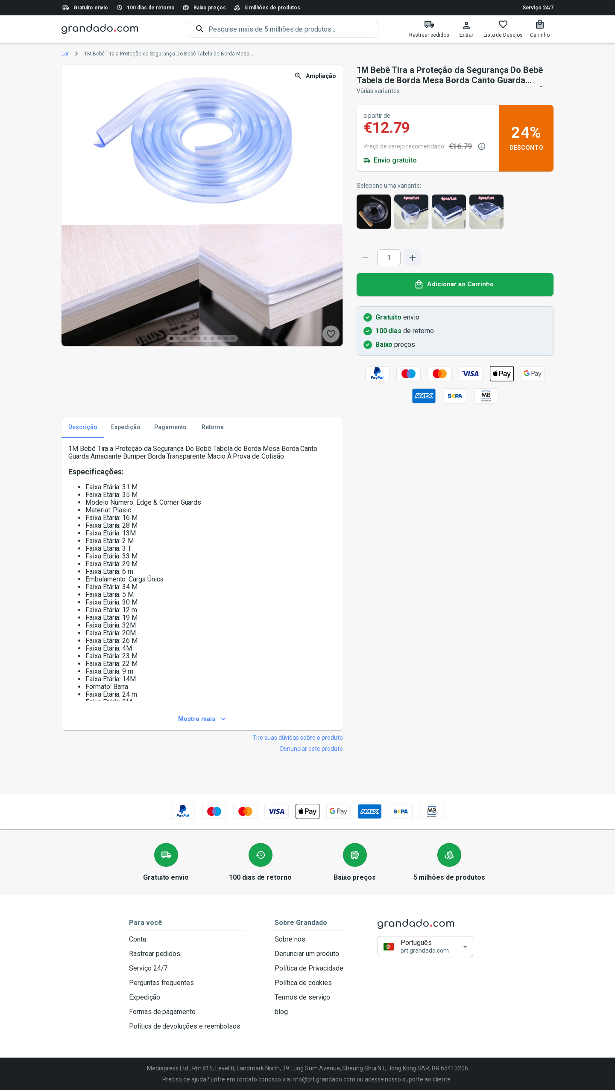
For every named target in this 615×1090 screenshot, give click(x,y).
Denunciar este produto (311, 748)
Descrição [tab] (83, 427)
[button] (425, 946)
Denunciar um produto (309, 954)
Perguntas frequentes (185, 983)
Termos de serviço (309, 997)
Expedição (185, 997)
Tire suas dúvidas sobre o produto (297, 737)
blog (309, 1012)
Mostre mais (202, 719)
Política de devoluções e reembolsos (185, 1026)
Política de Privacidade (309, 968)
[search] (293, 29)
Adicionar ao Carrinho (455, 284)
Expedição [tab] (125, 427)
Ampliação (316, 76)
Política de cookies (309, 983)
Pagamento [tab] (170, 427)
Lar (65, 54)
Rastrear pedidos (185, 954)
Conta (185, 939)
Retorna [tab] (212, 427)
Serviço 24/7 (538, 8)
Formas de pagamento (185, 1012)
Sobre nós (309, 939)
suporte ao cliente (426, 1079)
